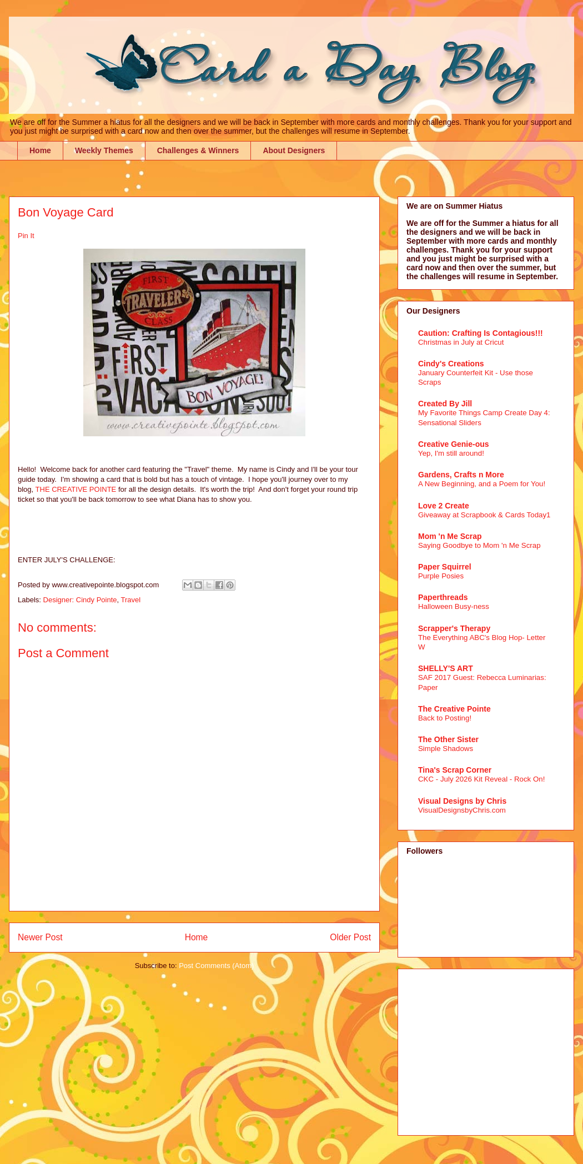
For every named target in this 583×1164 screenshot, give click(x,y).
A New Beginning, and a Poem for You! (481, 484)
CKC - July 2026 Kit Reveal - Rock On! (481, 779)
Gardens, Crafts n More (461, 474)
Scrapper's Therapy (454, 628)
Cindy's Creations (451, 363)
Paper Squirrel (444, 566)
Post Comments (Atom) (216, 965)
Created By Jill (445, 403)
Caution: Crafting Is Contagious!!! (480, 333)
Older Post (350, 937)
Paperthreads (443, 597)
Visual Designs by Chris (462, 801)
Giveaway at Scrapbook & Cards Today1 (484, 515)
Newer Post (40, 937)
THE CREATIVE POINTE (76, 489)
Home (40, 150)
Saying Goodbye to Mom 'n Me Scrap (479, 545)
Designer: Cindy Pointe (80, 600)
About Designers (294, 150)
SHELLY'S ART (445, 668)
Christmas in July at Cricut (461, 342)
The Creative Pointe (454, 708)
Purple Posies (441, 576)
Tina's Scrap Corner (454, 769)
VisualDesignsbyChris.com (462, 810)
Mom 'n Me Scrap (450, 536)
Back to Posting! (444, 718)
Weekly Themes (104, 150)
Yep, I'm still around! (451, 453)
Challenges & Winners (198, 150)
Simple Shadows (445, 748)
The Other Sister (448, 739)
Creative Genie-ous (453, 444)
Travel (131, 600)
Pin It (26, 235)
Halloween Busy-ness (453, 606)
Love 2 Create (443, 505)
